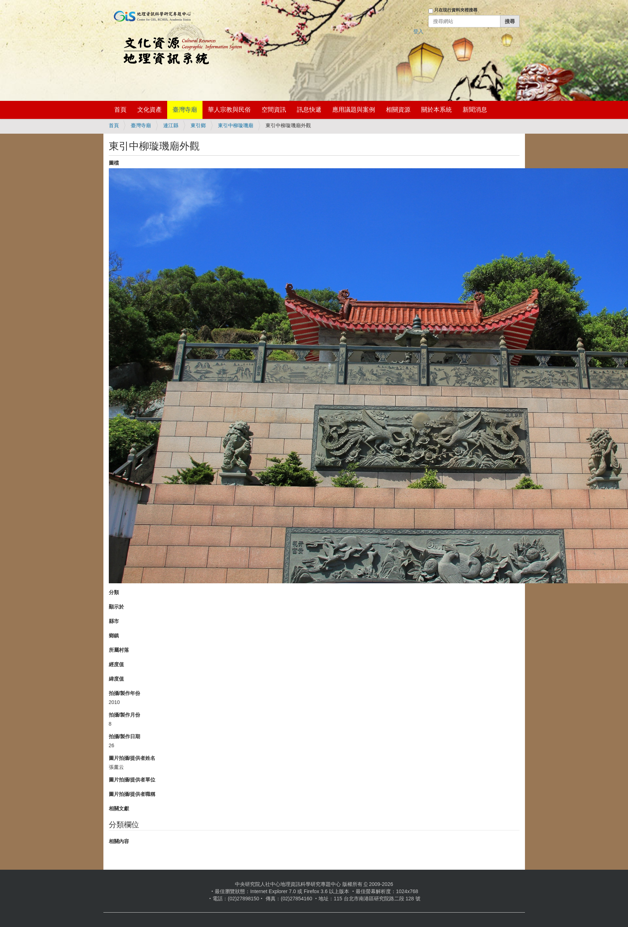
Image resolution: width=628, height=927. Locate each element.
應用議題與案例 (353, 109)
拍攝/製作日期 (125, 736)
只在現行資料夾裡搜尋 (455, 10)
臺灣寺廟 (185, 109)
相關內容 (119, 841)
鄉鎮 (114, 635)
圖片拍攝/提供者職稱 (132, 794)
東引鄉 (198, 125)
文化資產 (149, 109)
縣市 (114, 621)
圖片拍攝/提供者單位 (132, 780)
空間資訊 (274, 109)
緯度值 (116, 679)
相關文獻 (119, 808)
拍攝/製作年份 (125, 693)
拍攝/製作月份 (125, 715)
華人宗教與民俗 (229, 109)
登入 (418, 31)
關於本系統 (436, 109)
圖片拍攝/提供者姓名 (132, 758)
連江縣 (170, 125)
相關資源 (398, 109)
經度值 (116, 664)
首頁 (120, 109)
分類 (114, 592)
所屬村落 (119, 650)
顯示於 (116, 607)
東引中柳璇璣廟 (235, 125)
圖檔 (114, 163)
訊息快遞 (309, 109)
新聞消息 (475, 109)
